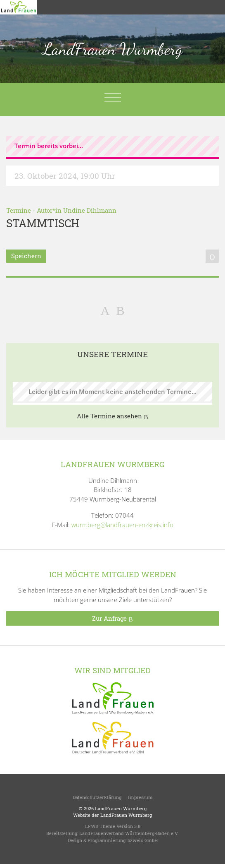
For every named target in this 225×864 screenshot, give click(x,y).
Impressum (140, 797)
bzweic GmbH (143, 840)
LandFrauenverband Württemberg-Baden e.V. (129, 833)
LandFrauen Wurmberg (112, 49)
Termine (18, 210)
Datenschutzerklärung (97, 797)
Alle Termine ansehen (112, 416)
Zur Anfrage (112, 618)
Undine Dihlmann (89, 210)
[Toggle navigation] (112, 97)
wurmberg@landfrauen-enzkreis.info (122, 525)
